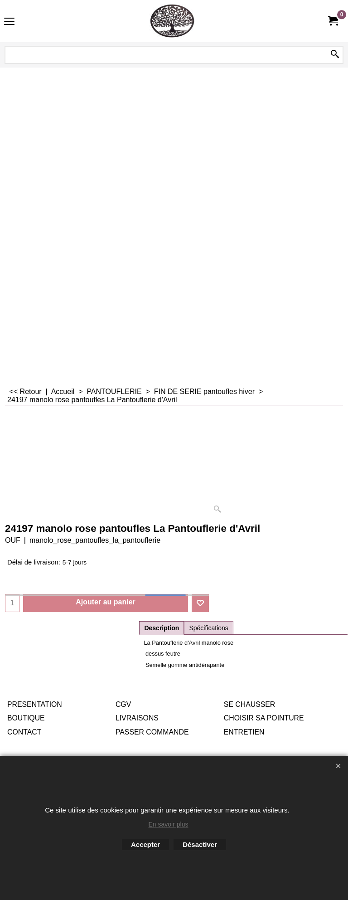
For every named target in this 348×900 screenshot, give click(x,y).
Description (161, 628)
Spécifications (208, 628)
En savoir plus (168, 824)
